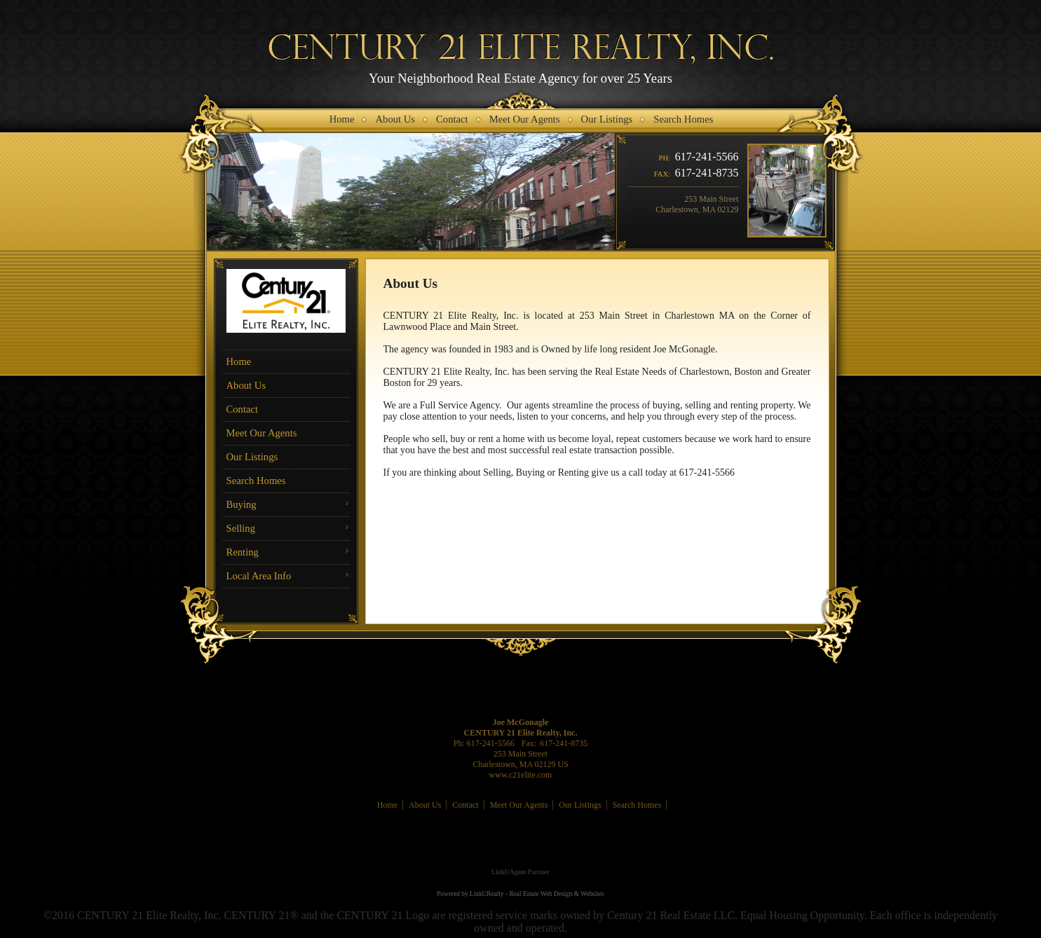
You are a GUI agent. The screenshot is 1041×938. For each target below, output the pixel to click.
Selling (241, 528)
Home (239, 361)
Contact (242, 409)
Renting (242, 552)
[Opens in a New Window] (521, 852)
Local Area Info (259, 575)
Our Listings (252, 456)
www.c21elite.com (520, 775)
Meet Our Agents (261, 433)
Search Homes (256, 480)
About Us (246, 385)
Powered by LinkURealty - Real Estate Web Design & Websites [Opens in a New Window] (520, 893)
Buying (241, 504)
